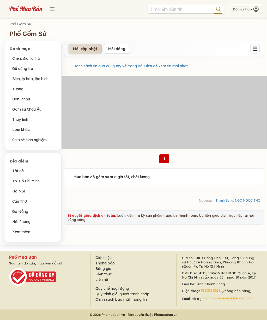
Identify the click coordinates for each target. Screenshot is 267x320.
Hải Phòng (21, 221)
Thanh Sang (224, 200)
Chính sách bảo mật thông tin (121, 299)
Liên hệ (101, 279)
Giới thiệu (103, 257)
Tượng (17, 89)
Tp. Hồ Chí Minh (26, 181)
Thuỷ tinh (20, 119)
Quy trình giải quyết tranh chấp (122, 294)
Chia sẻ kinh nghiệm (29, 139)
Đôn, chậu (21, 99)
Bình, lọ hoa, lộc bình (30, 78)
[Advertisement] (164, 112)
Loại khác (21, 129)
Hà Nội (18, 191)
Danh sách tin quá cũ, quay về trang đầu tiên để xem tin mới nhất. (131, 66)
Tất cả (18, 170)
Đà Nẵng (20, 211)
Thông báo (105, 263)
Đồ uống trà (22, 68)
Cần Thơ (19, 201)
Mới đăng (116, 48)
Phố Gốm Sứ (20, 24)
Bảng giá (103, 268)
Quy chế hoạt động (112, 288)
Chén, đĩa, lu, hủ (26, 58)
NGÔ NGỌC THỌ (247, 200)
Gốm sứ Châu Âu (26, 109)
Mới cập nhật (85, 48)
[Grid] (255, 48)
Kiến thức (103, 274)
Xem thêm (21, 232)
